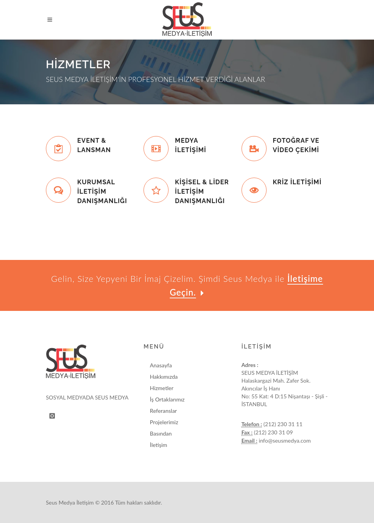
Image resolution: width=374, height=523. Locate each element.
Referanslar (163, 410)
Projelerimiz (164, 422)
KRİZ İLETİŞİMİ (297, 182)
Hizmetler (161, 388)
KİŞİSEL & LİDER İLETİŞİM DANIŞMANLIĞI (202, 191)
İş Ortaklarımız (167, 399)
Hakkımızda (164, 376)
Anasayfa (161, 365)
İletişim (158, 444)
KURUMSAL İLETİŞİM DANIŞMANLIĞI (102, 191)
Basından (161, 433)
